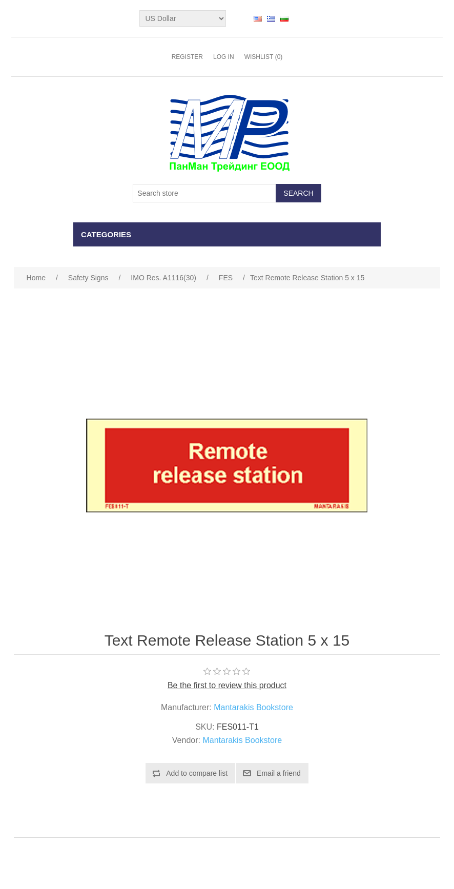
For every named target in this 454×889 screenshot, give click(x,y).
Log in (223, 56)
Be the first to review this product (227, 685)
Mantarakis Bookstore (253, 707)
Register (187, 56)
